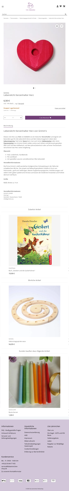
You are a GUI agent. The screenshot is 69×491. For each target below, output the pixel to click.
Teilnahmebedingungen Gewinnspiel (32, 445)
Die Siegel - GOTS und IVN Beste (56, 434)
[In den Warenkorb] (5, 22)
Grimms (11, 339)
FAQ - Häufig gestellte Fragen (11, 430)
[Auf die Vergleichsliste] (57, 26)
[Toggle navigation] (3, 7)
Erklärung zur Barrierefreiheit (34, 452)
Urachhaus (12, 268)
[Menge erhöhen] (21, 118)
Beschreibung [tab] (8, 126)
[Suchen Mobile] (33, 14)
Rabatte (50, 447)
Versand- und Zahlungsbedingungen (9, 437)
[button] (57, 6)
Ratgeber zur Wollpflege (55, 444)
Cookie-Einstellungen (31, 449)
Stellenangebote (52, 438)
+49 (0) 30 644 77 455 (8, 464)
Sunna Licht (12, 410)
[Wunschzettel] (60, 6)
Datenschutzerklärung (32, 432)
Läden (49, 441)
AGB (25, 435)
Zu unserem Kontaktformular (11, 471)
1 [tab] (33, 88)
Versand (21, 104)
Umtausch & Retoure (8, 433)
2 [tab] (35, 88)
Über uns (50, 430)
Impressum (28, 438)
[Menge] (13, 118)
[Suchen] (66, 14)
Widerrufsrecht (29, 441)
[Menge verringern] (5, 118)
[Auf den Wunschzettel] (62, 26)
